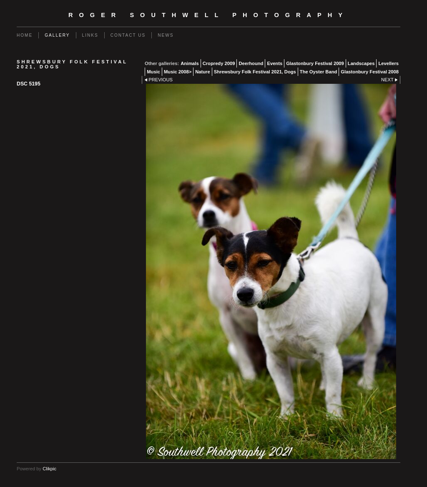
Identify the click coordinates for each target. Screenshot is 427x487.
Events (274, 63)
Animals (190, 63)
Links (90, 35)
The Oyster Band (318, 71)
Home (25, 35)
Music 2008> (177, 71)
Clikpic (49, 468)
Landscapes (361, 63)
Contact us (128, 35)
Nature (202, 71)
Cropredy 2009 (219, 63)
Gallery (57, 35)
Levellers (388, 63)
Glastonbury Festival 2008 (370, 71)
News (165, 35)
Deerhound (251, 63)
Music (153, 71)
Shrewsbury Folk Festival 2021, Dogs (255, 71)
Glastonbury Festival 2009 (315, 63)
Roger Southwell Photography (208, 15)
